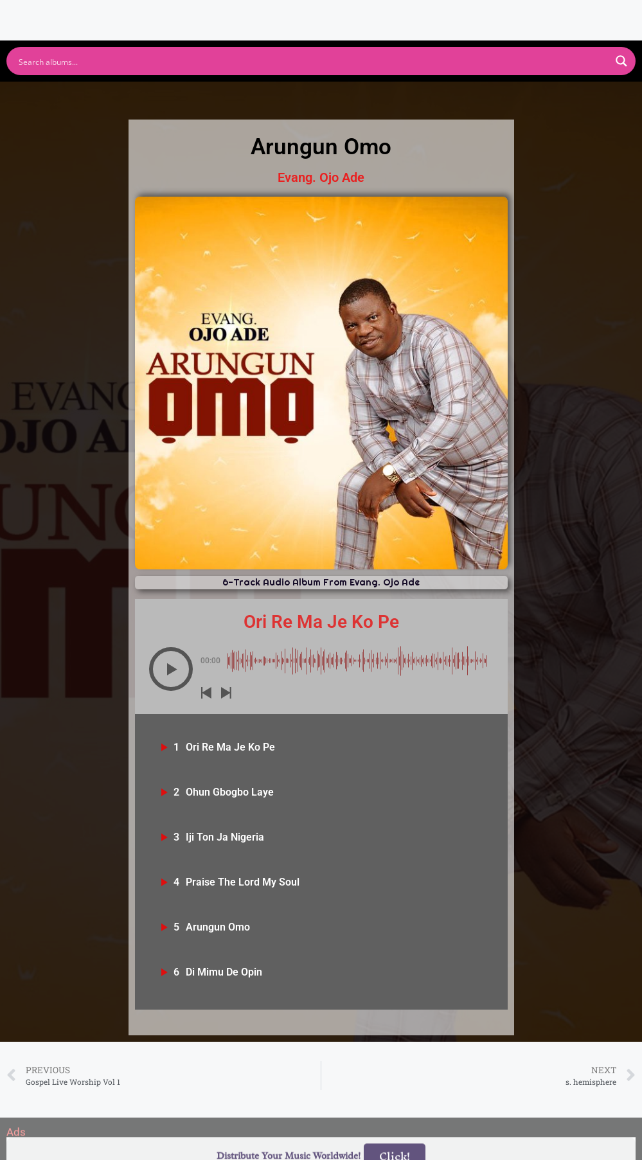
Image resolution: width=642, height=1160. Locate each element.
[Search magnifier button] (621, 61)
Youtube (222, 95)
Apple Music (330, 95)
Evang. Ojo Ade (321, 177)
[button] (171, 669)
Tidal (519, 95)
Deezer (435, 95)
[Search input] (313, 61)
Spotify (128, 95)
